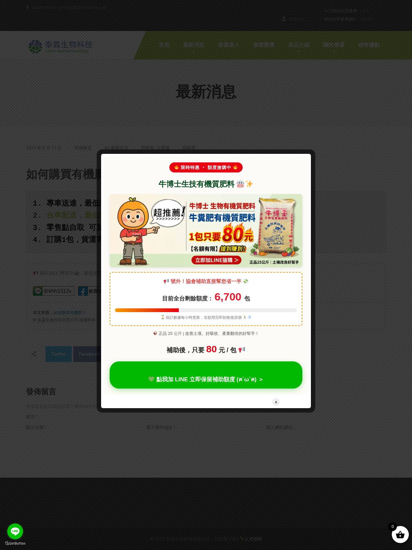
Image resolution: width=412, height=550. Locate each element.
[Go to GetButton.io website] (15, 543)
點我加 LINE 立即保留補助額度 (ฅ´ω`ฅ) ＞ (206, 379)
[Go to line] (15, 531)
